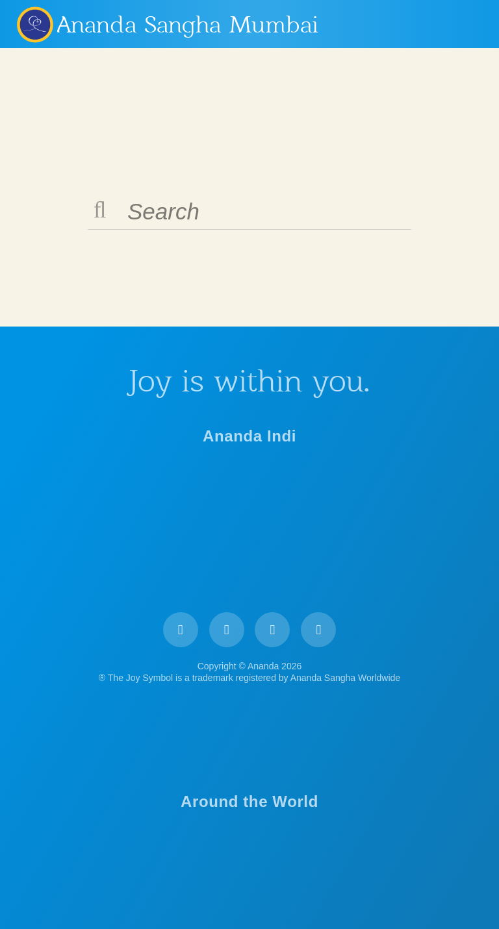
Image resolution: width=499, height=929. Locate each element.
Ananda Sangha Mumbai (187, 24)
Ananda (34, 24)
